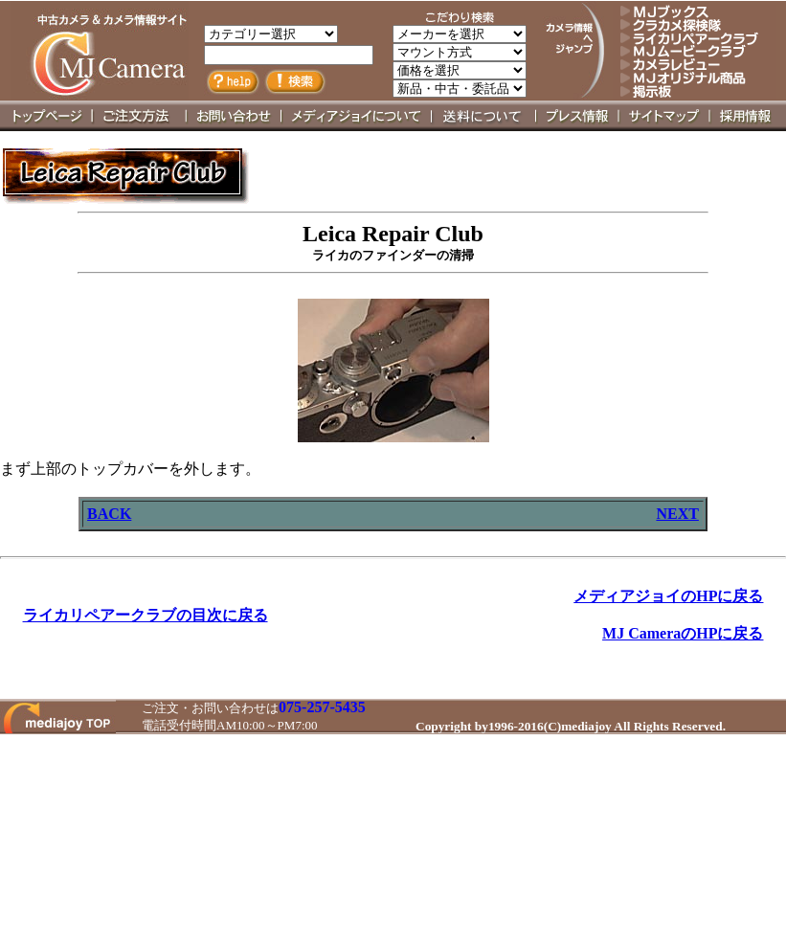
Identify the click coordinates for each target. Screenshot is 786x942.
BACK (109, 513)
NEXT (677, 513)
